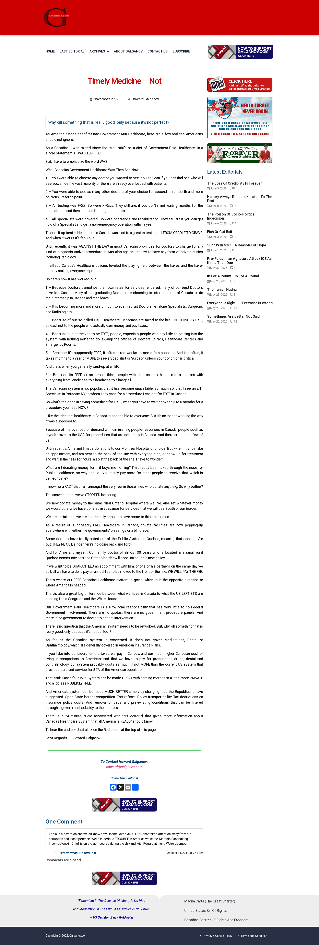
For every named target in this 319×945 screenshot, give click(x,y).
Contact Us (157, 51)
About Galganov (128, 51)
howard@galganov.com (124, 767)
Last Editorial (72, 51)
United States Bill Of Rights (205, 911)
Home (50, 51)
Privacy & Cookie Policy (217, 935)
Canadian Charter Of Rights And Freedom (216, 920)
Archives (99, 51)
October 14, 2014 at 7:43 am (185, 852)
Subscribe (181, 51)
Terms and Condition (254, 935)
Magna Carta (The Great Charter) (209, 901)
